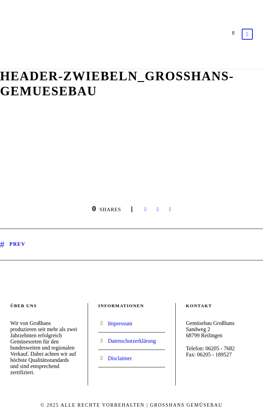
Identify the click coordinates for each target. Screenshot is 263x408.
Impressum (120, 323)
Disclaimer (120, 358)
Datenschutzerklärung (132, 341)
